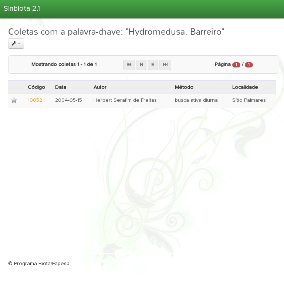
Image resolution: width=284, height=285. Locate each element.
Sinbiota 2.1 (22, 8)
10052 (35, 100)
